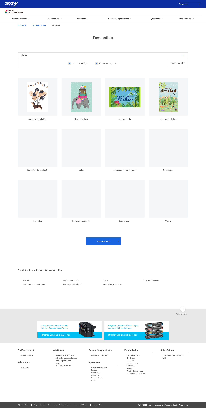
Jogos (107, 283)
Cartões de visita (133, 359)
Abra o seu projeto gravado (173, 359)
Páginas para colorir (74, 283)
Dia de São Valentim (99, 371)
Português (189, 4)
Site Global (23, 409)
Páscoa (94, 374)
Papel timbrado (132, 367)
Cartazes (130, 364)
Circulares (131, 370)
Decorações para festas (115, 288)
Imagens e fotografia (154, 283)
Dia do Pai (95, 379)
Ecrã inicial (22, 25)
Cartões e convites (39, 25)
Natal (93, 384)
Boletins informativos (135, 375)
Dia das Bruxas (97, 382)
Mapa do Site (97, 409)
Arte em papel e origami (76, 288)
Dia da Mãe (95, 376)
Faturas (130, 372)
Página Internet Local (41, 409)
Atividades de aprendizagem (38, 288)
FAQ (164, 362)
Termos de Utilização (81, 409)
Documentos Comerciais (136, 377)
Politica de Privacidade (61, 409)
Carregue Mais (103, 244)
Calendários (30, 283)
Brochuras (131, 362)
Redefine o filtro (178, 66)
